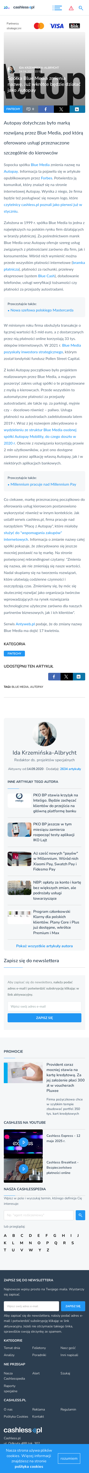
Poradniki (39, 1355)
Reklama (38, 1409)
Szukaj (65, 1373)
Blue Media (49, 132)
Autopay (12, 122)
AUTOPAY (36, 687)
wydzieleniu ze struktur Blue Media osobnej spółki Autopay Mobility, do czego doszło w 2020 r (40, 436)
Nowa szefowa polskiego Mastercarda (41, 310)
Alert (36, 1373)
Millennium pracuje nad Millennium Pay (42, 484)
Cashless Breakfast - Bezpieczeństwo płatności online (63, 1167)
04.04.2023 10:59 (30, 71)
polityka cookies (29, 1466)
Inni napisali (69, 1355)
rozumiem (69, 1458)
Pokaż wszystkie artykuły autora (44, 946)
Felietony (39, 1348)
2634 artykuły (70, 769)
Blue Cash (46, 275)
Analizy (9, 1355)
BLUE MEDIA (20, 687)
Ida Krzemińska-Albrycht (39, 68)
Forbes (46, 178)
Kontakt (38, 1416)
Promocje (13, 1051)
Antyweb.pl (25, 624)
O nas (8, 1409)
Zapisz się (73, 1306)
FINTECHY (13, 109)
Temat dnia (12, 1348)
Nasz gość (68, 1348)
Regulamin (68, 1409)
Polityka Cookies (16, 1416)
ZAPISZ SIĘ (44, 1018)
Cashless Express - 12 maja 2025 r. (63, 1138)
